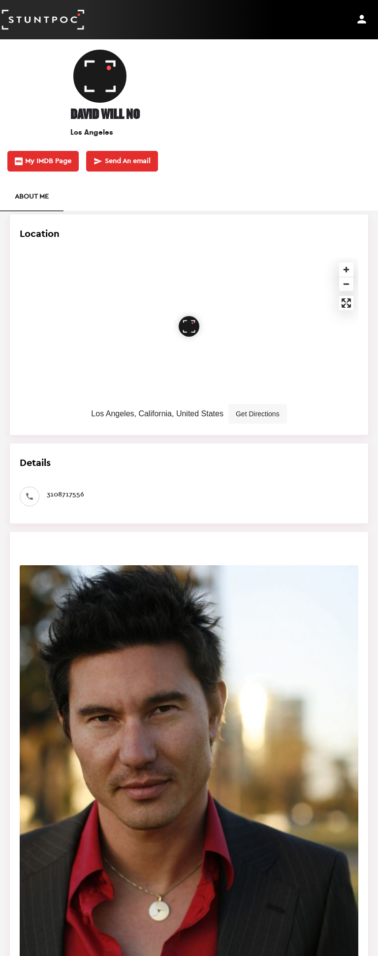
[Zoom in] (346, 269)
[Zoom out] (346, 284)
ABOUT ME (32, 196)
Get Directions (258, 414)
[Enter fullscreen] (346, 303)
